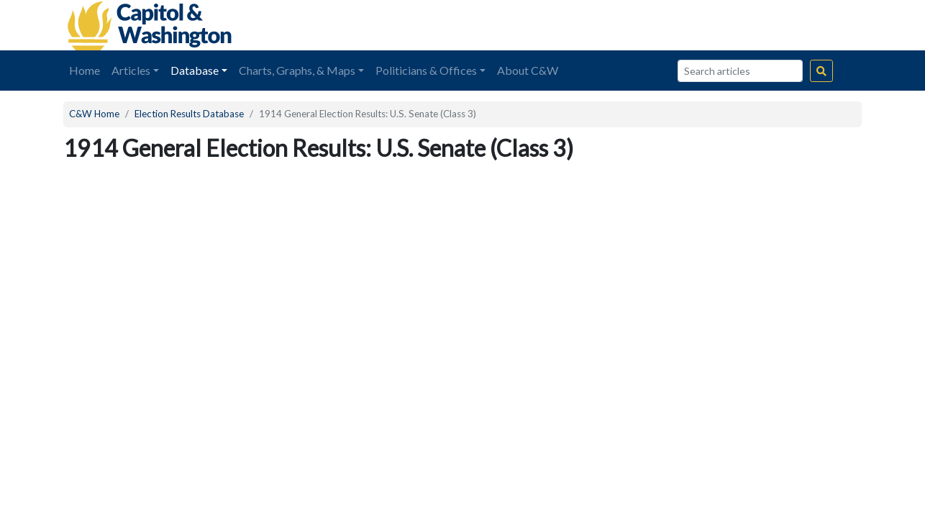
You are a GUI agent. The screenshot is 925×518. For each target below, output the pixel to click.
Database (194, 70)
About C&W (527, 70)
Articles (130, 70)
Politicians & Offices (426, 70)
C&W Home (94, 113)
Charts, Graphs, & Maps (297, 70)
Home (84, 70)
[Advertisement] (700, 25)
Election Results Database (189, 113)
